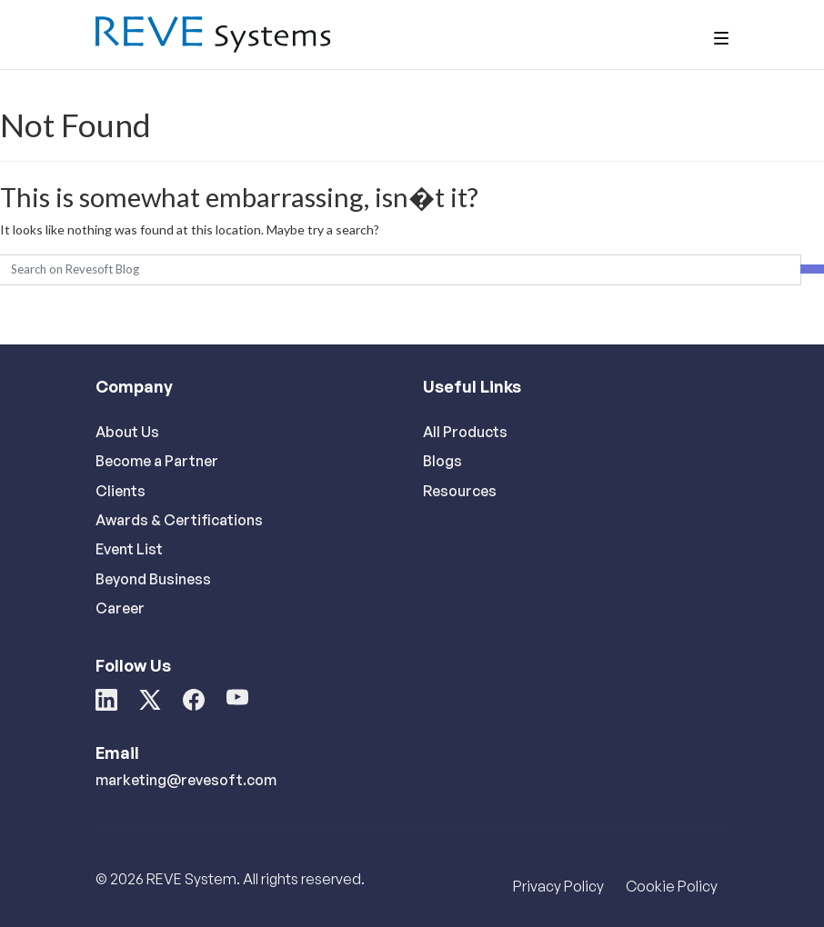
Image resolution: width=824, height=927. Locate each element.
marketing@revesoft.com (185, 780)
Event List (129, 549)
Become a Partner (156, 461)
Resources (460, 491)
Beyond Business (153, 579)
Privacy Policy (558, 886)
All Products (465, 432)
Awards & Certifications (179, 520)
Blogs (442, 461)
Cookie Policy (672, 886)
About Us (127, 432)
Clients (120, 491)
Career (120, 608)
